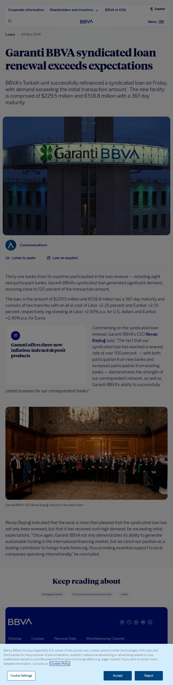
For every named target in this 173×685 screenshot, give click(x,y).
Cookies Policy (60, 663)
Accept (118, 675)
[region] (86, 664)
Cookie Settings (21, 675)
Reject (148, 675)
